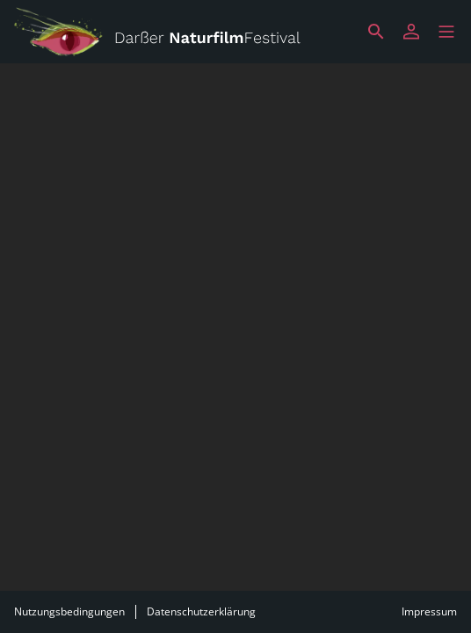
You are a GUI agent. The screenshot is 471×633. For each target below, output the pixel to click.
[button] (446, 31)
